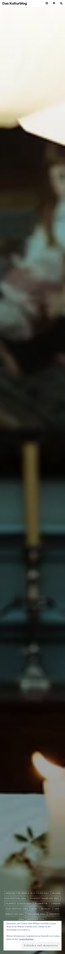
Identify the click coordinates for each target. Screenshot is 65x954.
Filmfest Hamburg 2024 (44, 898)
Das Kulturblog (14, 3)
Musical (46, 909)
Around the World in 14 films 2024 (27, 893)
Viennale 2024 (36, 919)
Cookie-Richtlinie (26, 939)
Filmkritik (41, 903)
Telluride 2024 (36, 914)
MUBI (35, 909)
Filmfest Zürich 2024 (19, 903)
